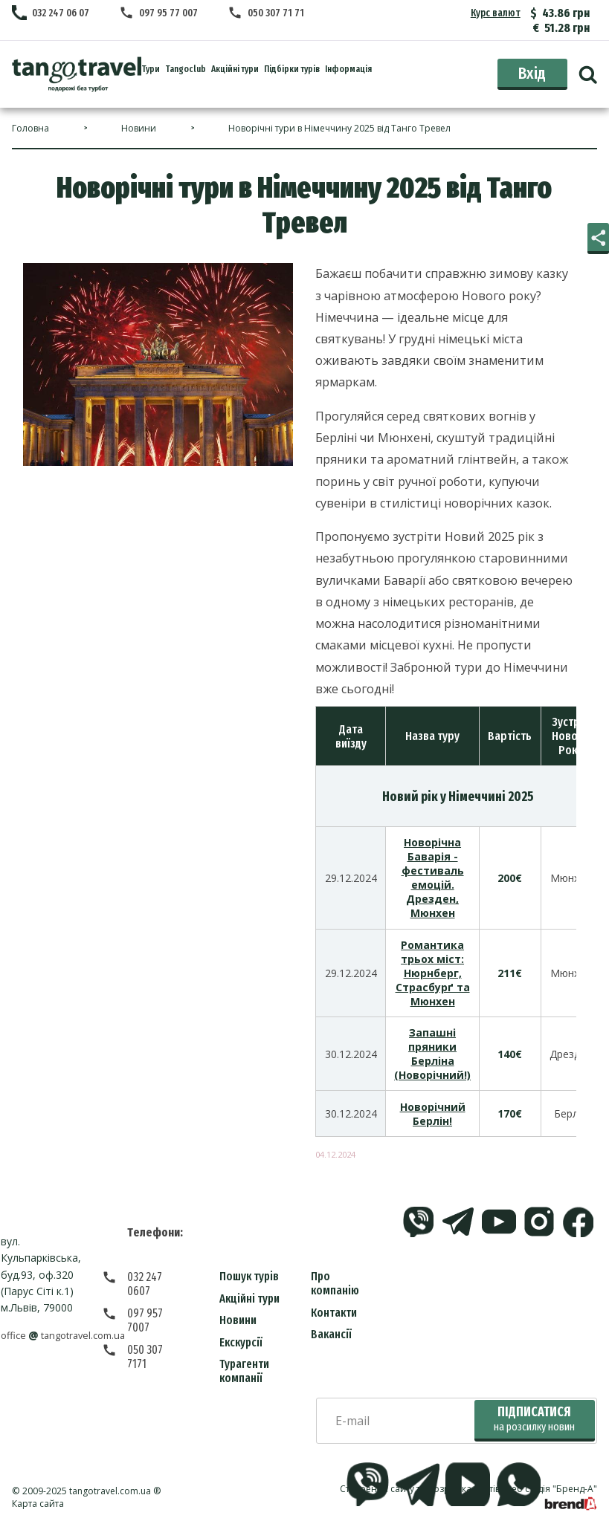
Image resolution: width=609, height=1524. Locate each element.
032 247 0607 (157, 1277)
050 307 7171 (155, 1321)
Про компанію (335, 1283)
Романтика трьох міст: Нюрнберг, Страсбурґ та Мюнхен (433, 973)
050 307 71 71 (277, 13)
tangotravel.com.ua (110, 1491)
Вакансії (331, 1334)
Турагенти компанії (244, 1371)
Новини (238, 1320)
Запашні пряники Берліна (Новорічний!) (432, 1053)
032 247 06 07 (60, 13)
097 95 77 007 (170, 13)
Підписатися (534, 1418)
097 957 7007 (157, 1299)
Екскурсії (240, 1342)
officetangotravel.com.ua (69, 1336)
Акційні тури (249, 1298)
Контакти (334, 1313)
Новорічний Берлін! (432, 1114)
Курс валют (496, 13)
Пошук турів (249, 1276)
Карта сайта (38, 1503)
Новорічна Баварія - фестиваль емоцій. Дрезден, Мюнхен (433, 877)
